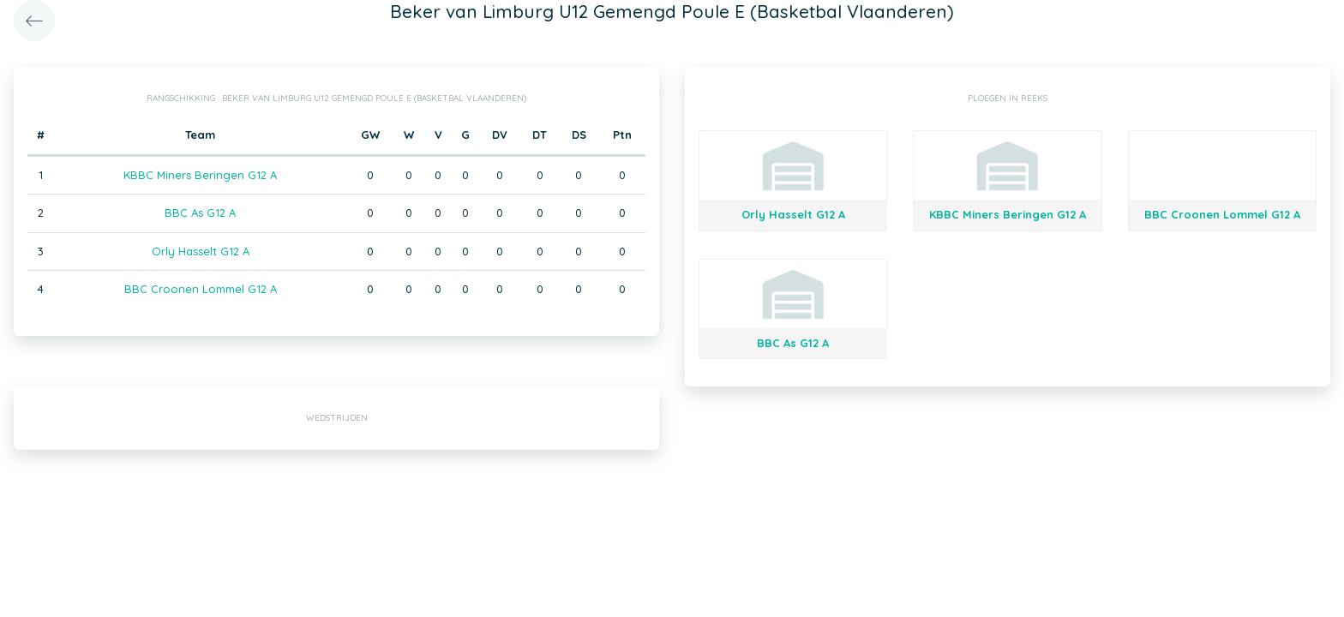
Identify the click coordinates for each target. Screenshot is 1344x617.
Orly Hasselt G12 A (200, 251)
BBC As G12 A (200, 212)
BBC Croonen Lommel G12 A (200, 289)
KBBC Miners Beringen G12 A (200, 175)
